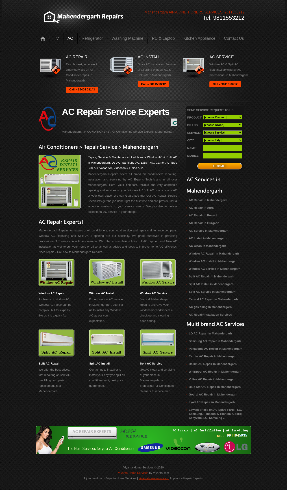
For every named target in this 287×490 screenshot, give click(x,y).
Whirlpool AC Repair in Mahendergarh (215, 371)
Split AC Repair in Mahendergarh (211, 276)
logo (83, 17)
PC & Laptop (163, 38)
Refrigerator (92, 38)
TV (56, 38)
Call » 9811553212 (153, 84)
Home (42, 38)
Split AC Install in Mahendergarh (211, 284)
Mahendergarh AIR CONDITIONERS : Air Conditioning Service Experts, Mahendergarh (118, 131)
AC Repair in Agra (201, 207)
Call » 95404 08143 (82, 89)
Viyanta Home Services (133, 473)
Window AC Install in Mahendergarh (213, 261)
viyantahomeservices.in (154, 478)
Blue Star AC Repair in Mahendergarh (215, 387)
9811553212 (234, 12)
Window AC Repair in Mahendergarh (214, 253)
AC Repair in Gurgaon (204, 223)
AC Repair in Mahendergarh (208, 200)
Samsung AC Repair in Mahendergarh (215, 341)
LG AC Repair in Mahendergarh (210, 333)
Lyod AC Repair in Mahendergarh (212, 402)
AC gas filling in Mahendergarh (210, 307)
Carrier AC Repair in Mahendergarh (213, 356)
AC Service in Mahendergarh (208, 230)
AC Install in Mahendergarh (207, 238)
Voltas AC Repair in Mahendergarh (212, 379)
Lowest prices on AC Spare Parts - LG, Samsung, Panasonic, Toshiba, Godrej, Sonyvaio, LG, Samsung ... (216, 414)
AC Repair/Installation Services (210, 314)
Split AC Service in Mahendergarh (212, 291)
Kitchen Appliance (199, 38)
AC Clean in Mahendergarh (207, 246)
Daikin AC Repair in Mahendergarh (213, 364)
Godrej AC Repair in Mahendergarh (213, 394)
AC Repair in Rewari (203, 215)
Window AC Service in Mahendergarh (214, 268)
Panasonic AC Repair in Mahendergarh (215, 348)
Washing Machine (127, 38)
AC (70, 38)
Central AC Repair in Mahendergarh (213, 299)
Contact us (234, 38)
